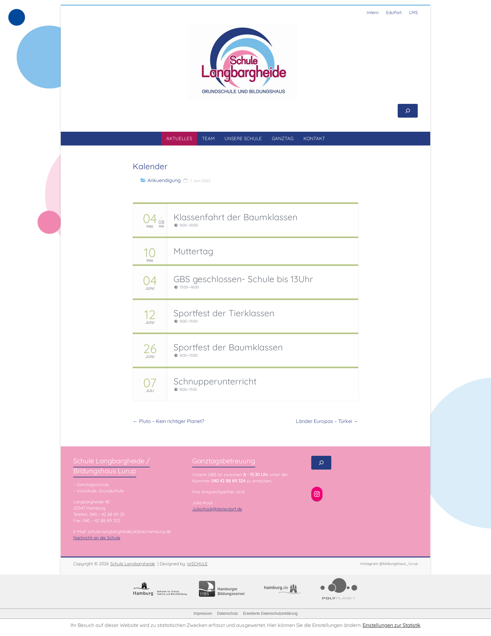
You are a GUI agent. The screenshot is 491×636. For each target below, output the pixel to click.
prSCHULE (197, 564)
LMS (413, 12)
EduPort (394, 12)
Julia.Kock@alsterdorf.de (217, 509)
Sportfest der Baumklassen (228, 347)
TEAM (208, 138)
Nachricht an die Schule (96, 538)
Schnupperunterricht (214, 381)
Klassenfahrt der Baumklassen (235, 216)
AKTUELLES (179, 138)
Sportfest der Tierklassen (223, 313)
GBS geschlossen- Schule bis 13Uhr (243, 278)
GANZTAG (282, 138)
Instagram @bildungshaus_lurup (389, 563)
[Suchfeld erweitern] (408, 111)
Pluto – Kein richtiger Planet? (168, 421)
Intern (373, 12)
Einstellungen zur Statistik (392, 625)
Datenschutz (227, 613)
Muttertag (193, 251)
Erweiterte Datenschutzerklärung (270, 613)
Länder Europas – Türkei (327, 421)
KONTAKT (314, 138)
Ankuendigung (164, 180)
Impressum (203, 613)
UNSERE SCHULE (243, 138)
